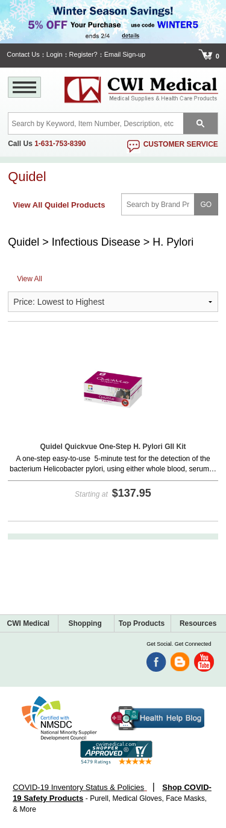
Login (54, 54)
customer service (180, 144)
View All (29, 279)
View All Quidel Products (59, 204)
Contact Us (23, 54)
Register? (83, 54)
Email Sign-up (124, 54)
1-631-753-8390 (60, 143)
